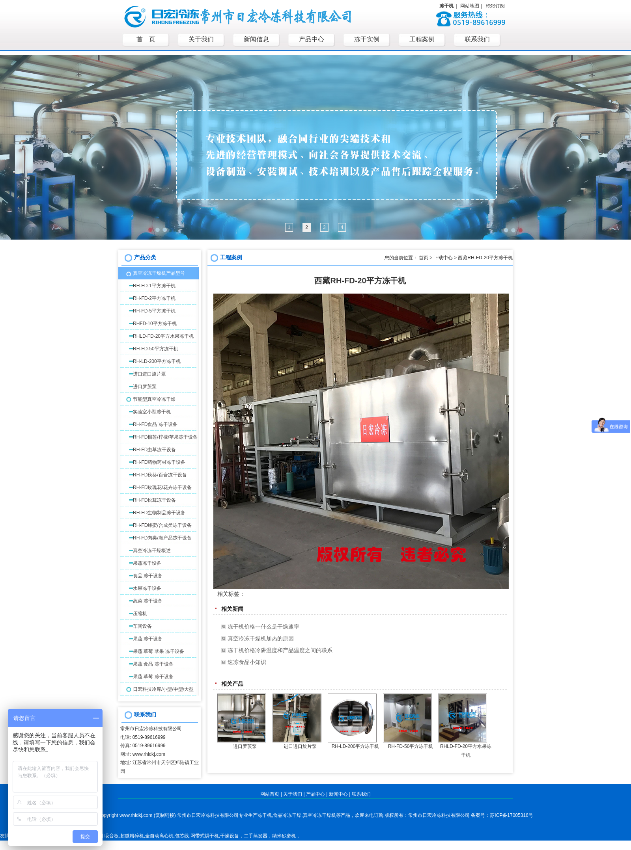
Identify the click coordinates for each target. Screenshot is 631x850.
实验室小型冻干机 (152, 412)
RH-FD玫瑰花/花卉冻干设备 (162, 487)
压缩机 (140, 613)
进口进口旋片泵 (149, 374)
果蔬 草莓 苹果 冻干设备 (158, 651)
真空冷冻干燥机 (319, 815)
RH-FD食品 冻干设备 (155, 424)
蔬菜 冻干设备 (147, 601)
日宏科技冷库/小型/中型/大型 (163, 689)
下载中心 (443, 257)
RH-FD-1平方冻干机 (154, 285)
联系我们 (361, 794)
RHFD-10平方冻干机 (155, 323)
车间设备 (142, 626)
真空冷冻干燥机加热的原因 (261, 638)
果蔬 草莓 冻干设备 (153, 676)
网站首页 (269, 794)
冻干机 (265, 815)
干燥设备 (229, 836)
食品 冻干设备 (147, 575)
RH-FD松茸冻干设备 (154, 500)
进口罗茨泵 (145, 386)
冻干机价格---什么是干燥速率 (263, 626)
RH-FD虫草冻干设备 (154, 449)
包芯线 (182, 836)
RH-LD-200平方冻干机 (157, 361)
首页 (423, 257)
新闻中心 (338, 794)
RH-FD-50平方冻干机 (155, 349)
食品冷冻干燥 (287, 815)
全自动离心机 (159, 836)
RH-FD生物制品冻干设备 (159, 512)
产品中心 (315, 794)
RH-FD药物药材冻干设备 (159, 462)
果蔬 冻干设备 (147, 639)
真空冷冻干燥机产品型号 (159, 273)
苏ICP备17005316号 (511, 815)
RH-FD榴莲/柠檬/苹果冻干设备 (165, 437)
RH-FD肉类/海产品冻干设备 (162, 538)
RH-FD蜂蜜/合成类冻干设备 (162, 525)
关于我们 (292, 794)
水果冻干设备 (147, 588)
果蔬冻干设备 (147, 563)
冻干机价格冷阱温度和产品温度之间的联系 (280, 650)
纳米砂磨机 (284, 836)
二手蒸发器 (255, 836)
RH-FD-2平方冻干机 (154, 298)
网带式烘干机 (204, 836)
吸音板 (112, 836)
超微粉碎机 (132, 836)
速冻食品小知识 (247, 662)
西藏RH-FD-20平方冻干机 (485, 257)
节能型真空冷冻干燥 (154, 399)
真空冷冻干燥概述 (152, 550)
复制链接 (164, 815)
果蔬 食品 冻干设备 (153, 664)
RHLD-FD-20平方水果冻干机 (163, 336)
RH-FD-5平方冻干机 (154, 311)
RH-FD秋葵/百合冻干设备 (160, 475)
